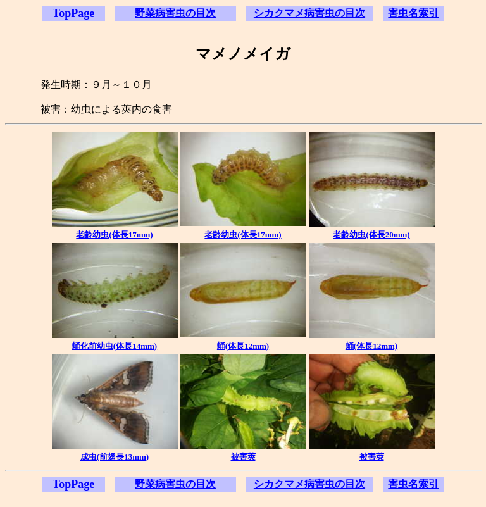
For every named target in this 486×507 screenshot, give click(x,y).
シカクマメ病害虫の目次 (309, 13)
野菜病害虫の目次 (175, 13)
